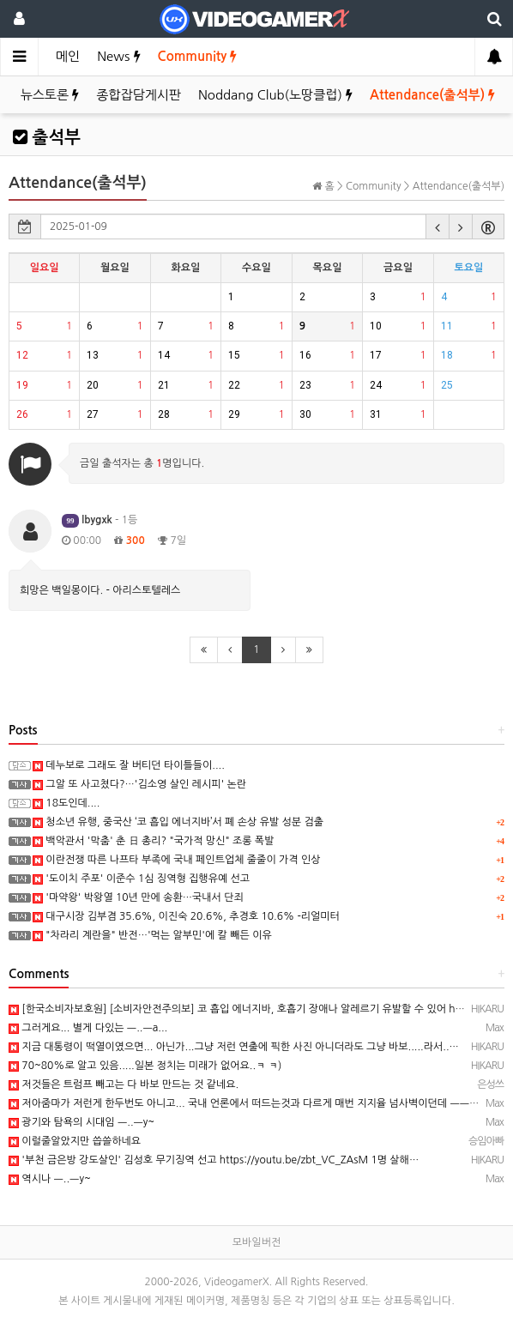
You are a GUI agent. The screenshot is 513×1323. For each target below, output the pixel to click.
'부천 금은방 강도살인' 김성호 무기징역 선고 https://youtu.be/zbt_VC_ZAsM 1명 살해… (214, 1160)
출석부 (47, 137)
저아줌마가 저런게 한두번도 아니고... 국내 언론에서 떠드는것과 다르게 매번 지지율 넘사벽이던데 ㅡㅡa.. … (251, 1103)
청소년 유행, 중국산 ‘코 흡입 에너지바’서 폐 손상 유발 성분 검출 (178, 822)
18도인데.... (66, 803)
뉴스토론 (50, 94)
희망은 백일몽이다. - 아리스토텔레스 (100, 590)
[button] (437, 226)
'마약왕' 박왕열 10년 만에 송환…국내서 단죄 (138, 897)
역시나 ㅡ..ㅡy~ (50, 1179)
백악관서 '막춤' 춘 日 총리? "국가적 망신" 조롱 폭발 (153, 841)
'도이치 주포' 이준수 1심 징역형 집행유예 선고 (141, 878)
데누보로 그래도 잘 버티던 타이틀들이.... (129, 765)
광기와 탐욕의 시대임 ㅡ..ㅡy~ (81, 1122)
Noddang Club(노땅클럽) (275, 94)
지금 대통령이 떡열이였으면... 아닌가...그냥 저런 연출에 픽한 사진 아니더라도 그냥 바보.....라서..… (234, 1047)
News (118, 56)
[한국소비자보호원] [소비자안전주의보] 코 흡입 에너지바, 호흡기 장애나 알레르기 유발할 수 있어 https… (246, 1009)
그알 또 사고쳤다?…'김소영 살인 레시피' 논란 (139, 784)
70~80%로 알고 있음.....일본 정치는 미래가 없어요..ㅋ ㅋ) (145, 1065)
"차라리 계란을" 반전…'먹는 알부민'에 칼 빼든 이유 (152, 935)
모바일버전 (256, 1242)
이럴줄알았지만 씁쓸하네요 (75, 1141)
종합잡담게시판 (138, 94)
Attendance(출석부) (432, 94)
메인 (68, 56)
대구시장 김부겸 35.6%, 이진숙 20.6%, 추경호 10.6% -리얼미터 (186, 916)
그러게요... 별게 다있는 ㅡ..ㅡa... (88, 1028)
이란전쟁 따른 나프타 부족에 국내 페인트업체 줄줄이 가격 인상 (177, 860)
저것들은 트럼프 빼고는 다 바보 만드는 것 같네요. (123, 1084)
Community (198, 56)
